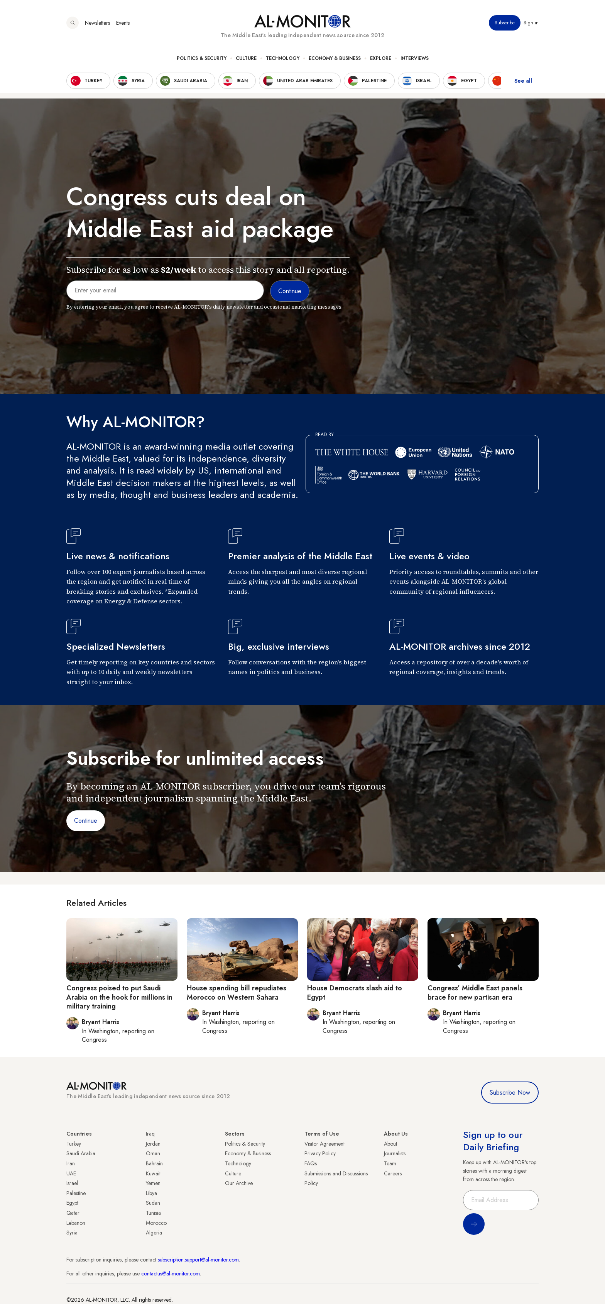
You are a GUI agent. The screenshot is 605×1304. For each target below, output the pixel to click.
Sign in (531, 22)
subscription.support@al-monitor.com (198, 1259)
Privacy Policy (320, 1153)
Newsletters (97, 23)
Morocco (156, 1223)
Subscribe (505, 22)
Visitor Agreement (324, 1144)
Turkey (73, 1144)
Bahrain (154, 1163)
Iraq (150, 1134)
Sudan (153, 1203)
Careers (393, 1173)
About (390, 1144)
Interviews (415, 58)
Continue (85, 820)
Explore (380, 58)
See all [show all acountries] (523, 81)
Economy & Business (335, 58)
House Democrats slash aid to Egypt (354, 992)
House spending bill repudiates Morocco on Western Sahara (236, 992)
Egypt (72, 1203)
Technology (282, 58)
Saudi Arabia (80, 1153)
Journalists (395, 1153)
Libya (151, 1193)
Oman (153, 1153)
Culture (246, 58)
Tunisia (153, 1213)
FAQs (310, 1163)
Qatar (72, 1213)
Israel (72, 1183)
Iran (70, 1163)
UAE (71, 1173)
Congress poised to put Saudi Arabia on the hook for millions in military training (119, 997)
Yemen (153, 1183)
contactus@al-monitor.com (170, 1273)
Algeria (154, 1232)
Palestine (76, 1193)
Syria (72, 1232)
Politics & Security (201, 58)
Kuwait (153, 1173)
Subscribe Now (510, 1092)
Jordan (153, 1144)
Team (390, 1163)
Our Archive (239, 1183)
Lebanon (75, 1223)
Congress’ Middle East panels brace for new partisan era (475, 992)
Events (123, 23)
